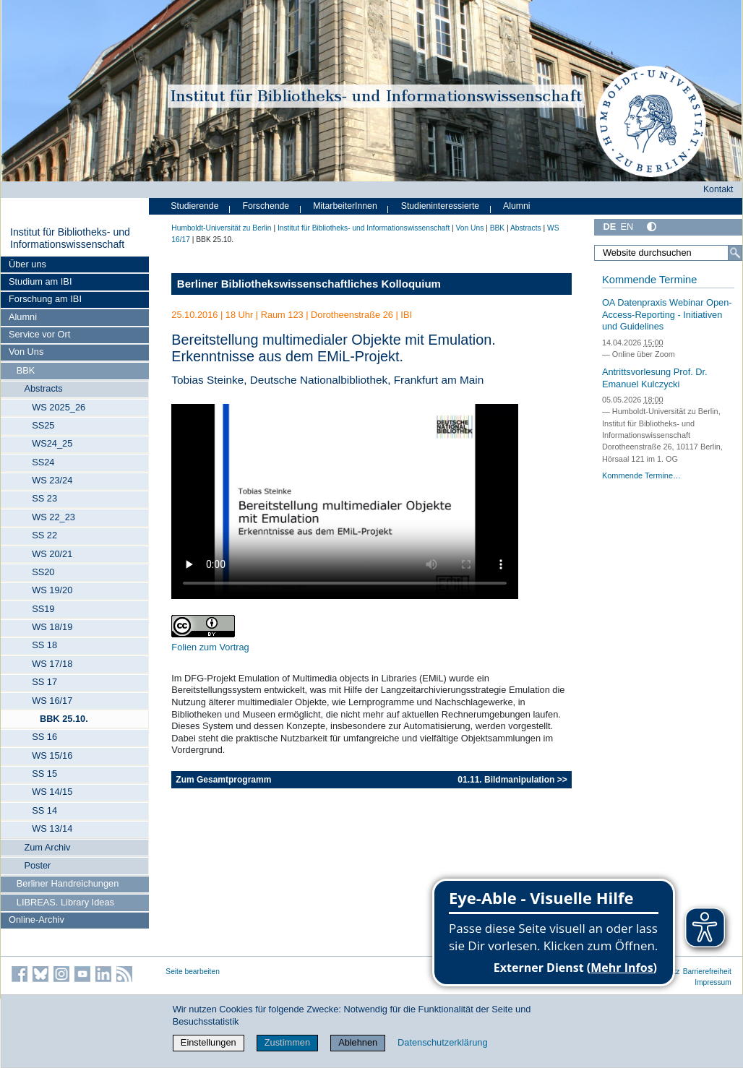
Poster (37, 865)
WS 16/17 (52, 700)
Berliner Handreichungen (68, 883)
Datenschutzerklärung (442, 1042)
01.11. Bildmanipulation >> (512, 780)
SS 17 (44, 681)
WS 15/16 (52, 755)
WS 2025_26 (58, 407)
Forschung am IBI (45, 298)
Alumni (23, 316)
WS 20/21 (52, 553)
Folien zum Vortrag (210, 647)
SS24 (43, 462)
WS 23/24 (52, 480)
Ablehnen (357, 1042)
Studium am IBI (40, 281)
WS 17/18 (52, 663)
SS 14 (44, 810)
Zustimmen (287, 1042)
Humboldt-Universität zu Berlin (221, 228)
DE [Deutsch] (609, 226)
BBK (26, 370)
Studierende (194, 206)
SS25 (43, 425)
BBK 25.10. (64, 718)
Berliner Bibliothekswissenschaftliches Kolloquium (309, 283)
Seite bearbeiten (193, 972)
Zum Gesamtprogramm (223, 780)
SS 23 (44, 498)
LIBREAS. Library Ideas (65, 902)
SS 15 (44, 773)
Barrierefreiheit (707, 972)
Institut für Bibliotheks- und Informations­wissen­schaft (70, 238)
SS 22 (44, 535)
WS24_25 (52, 443)
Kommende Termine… (641, 475)
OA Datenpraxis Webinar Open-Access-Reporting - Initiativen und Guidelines (667, 314)
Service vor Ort (39, 334)
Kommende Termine (649, 279)
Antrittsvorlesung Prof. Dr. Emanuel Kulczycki (655, 377)
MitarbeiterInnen (345, 206)
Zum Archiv (47, 847)
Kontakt (718, 189)
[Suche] (735, 253)
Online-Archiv (36, 919)
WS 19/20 (52, 590)
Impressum (713, 982)
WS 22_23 (53, 517)
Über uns (27, 264)
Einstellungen (208, 1042)
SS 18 (44, 644)
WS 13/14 (52, 828)
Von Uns (26, 351)
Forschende (265, 206)
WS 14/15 (52, 791)
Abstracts (43, 388)
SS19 (43, 608)
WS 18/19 (52, 626)
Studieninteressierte (440, 206)
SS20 (43, 572)
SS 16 (44, 736)
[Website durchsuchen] (668, 253)
